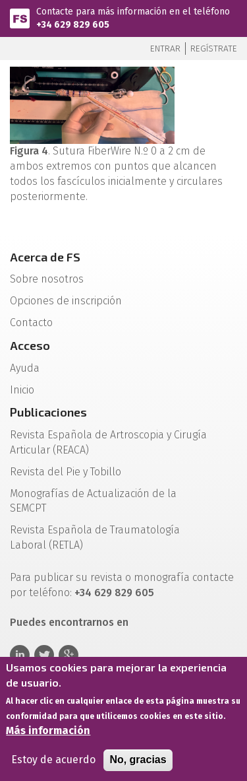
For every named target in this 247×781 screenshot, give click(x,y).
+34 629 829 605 (72, 24)
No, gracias (137, 762)
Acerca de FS (45, 257)
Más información (48, 734)
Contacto (31, 322)
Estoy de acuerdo (53, 763)
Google (68, 655)
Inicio (22, 390)
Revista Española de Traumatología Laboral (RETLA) (95, 537)
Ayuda (25, 368)
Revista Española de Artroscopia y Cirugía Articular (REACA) (108, 442)
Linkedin (20, 655)
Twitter (44, 655)
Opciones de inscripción (66, 300)
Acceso (30, 345)
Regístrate (213, 48)
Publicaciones (48, 412)
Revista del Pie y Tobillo (65, 471)
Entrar (165, 48)
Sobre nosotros (47, 279)
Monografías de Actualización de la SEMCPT (93, 501)
